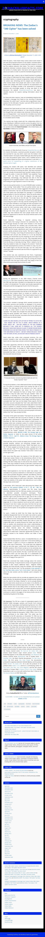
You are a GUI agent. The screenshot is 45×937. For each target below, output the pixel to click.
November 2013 (9, 819)
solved (27, 706)
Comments (8, 920)
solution (23, 706)
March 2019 (8, 791)
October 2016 (8, 808)
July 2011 (7, 835)
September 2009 (9, 857)
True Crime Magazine (23, 667)
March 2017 (8, 806)
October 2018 (8, 795)
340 (5, 703)
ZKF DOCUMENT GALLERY (11, 743)
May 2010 (7, 853)
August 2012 (8, 828)
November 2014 (9, 817)
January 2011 (8, 842)
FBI (4, 706)
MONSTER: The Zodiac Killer (12, 734)
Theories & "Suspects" (10, 897)
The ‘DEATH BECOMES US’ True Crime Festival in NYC (18, 725)
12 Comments (7, 709)
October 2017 (8, 804)
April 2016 (7, 811)
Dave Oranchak (36, 703)
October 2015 (8, 813)
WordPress (23, 934)
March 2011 (8, 839)
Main (6, 893)
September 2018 (9, 797)
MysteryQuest (7, 280)
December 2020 (9, 788)
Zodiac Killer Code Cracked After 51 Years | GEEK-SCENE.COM (20, 873)
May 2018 (7, 800)
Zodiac (34, 653)
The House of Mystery (9, 673)
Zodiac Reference (9, 908)
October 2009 (8, 855)
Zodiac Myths (8, 906)
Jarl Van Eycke (10, 706)
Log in (6, 916)
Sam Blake (17, 706)
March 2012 (8, 831)
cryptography (21, 703)
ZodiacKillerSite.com (33, 150)
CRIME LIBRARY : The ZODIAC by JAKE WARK (16, 770)
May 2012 (7, 830)
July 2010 (7, 850)
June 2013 (7, 826)
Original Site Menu (9, 775)
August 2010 (8, 848)
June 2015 (7, 815)
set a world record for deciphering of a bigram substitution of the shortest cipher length (22, 161)
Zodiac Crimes (8, 902)
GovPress (15, 934)
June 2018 (7, 799)
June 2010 (7, 851)
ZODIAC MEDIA (9, 904)
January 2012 (8, 833)
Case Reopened (35, 654)
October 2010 (8, 844)
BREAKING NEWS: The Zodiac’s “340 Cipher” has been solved (20, 727)
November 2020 (9, 789)
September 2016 (9, 810)
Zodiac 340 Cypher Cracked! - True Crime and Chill (17, 869)
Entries (7, 918)
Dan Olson (28, 703)
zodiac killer (33, 706)
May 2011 (7, 837)
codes (15, 703)
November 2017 (9, 802)
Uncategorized (8, 898)
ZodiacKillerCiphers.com (26, 90)
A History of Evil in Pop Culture (27, 669)
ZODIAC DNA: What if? (10, 729)
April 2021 (7, 786)
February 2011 (8, 841)
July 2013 (7, 824)
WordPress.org (8, 922)
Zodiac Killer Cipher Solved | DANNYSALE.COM (16, 866)
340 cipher (9, 703)
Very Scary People (24, 660)
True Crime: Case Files (9, 667)
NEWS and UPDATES (10, 895)
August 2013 (8, 822)
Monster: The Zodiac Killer (14, 664)
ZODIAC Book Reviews (10, 900)
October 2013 (8, 820)
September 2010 (9, 846)
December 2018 (9, 793)
